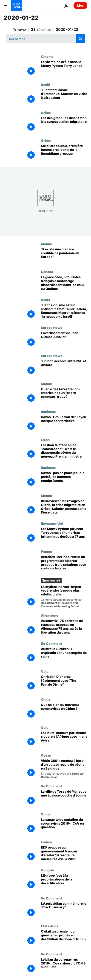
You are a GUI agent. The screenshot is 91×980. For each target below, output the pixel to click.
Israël (45, 84)
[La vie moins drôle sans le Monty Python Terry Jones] (64, 68)
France (46, 551)
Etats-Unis (49, 926)
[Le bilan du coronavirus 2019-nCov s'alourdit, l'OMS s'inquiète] (64, 966)
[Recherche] (45, 38)
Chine (46, 699)
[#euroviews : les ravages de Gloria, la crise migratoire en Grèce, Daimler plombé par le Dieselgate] (64, 507)
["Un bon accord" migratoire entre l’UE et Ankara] (64, 367)
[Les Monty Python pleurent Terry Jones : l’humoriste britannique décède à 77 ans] (64, 535)
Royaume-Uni (52, 523)
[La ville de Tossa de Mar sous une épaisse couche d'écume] (64, 798)
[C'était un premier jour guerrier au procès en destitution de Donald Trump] (64, 938)
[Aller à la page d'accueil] (16, 5)
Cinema (47, 56)
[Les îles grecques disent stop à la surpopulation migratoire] (64, 124)
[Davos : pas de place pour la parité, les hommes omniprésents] (64, 479)
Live (80, 5)
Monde (46, 244)
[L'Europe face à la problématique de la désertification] (64, 882)
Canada (47, 271)
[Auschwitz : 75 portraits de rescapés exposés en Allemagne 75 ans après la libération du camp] (64, 627)
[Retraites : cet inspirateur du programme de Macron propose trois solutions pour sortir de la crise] (64, 563)
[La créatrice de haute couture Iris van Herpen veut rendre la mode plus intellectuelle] (64, 596)
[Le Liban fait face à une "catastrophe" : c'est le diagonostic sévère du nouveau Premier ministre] (64, 451)
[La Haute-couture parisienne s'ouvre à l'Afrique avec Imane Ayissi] (64, 739)
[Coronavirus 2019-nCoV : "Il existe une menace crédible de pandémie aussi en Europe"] (64, 256)
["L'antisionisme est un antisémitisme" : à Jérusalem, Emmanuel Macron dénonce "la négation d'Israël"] (64, 311)
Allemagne (49, 615)
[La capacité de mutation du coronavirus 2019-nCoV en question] (64, 826)
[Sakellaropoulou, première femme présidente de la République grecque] (64, 152)
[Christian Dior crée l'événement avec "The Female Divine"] (64, 683)
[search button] (80, 38)
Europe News (51, 327)
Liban (45, 439)
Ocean (46, 755)
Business (48, 411)
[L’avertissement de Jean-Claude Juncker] (64, 339)
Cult (44, 671)
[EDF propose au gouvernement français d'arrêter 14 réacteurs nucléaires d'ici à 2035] (64, 854)
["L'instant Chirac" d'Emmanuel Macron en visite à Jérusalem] (64, 96)
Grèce (46, 112)
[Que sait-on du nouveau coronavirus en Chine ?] (64, 711)
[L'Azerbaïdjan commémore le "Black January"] (64, 910)
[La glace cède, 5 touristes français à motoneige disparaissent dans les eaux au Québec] (64, 283)
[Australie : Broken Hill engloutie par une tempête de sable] (64, 655)
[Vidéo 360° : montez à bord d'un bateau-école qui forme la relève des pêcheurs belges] (64, 769)
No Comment (51, 643)
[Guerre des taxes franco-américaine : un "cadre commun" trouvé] (64, 395)
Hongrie (47, 870)
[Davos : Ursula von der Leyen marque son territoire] (64, 423)
